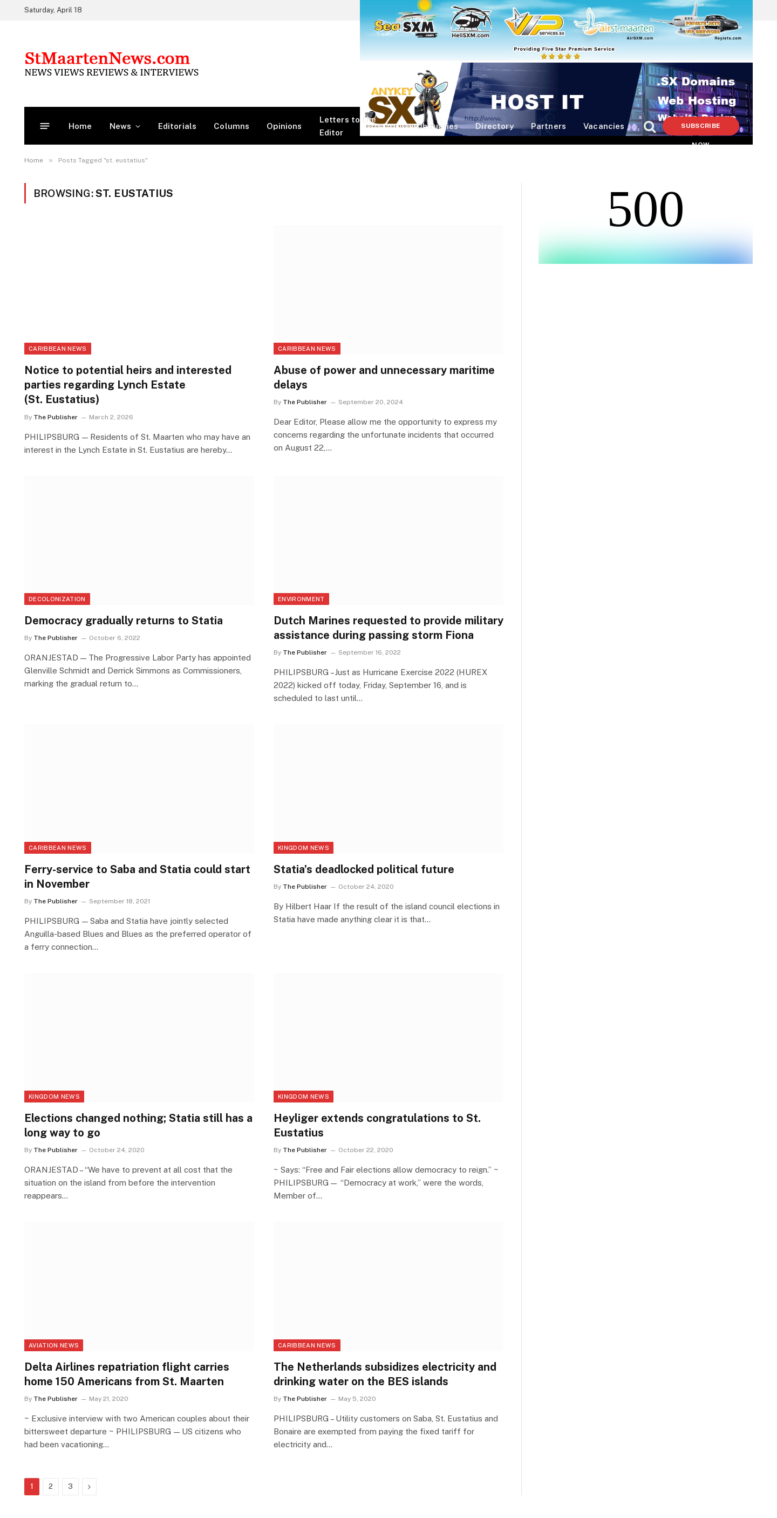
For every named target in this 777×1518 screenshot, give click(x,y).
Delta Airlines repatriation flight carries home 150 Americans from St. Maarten (126, 1374)
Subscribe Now (700, 128)
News (121, 126)
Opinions (284, 126)
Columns (231, 126)
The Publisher (55, 417)
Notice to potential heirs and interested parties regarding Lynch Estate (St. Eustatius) (127, 385)
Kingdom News (303, 848)
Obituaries (437, 126)
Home (80, 126)
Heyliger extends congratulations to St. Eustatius (377, 1125)
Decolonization (57, 599)
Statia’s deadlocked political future (364, 869)
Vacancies (604, 126)
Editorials (177, 126)
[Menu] (45, 126)
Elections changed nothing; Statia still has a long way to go (138, 1125)
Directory (494, 126)
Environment (301, 599)
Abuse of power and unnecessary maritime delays (384, 377)
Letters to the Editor (347, 126)
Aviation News (54, 1345)
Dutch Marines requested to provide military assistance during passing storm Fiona (388, 628)
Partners (548, 126)
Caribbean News (58, 348)
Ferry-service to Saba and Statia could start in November (137, 876)
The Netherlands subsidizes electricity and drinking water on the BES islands (385, 1374)
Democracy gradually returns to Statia (123, 620)
